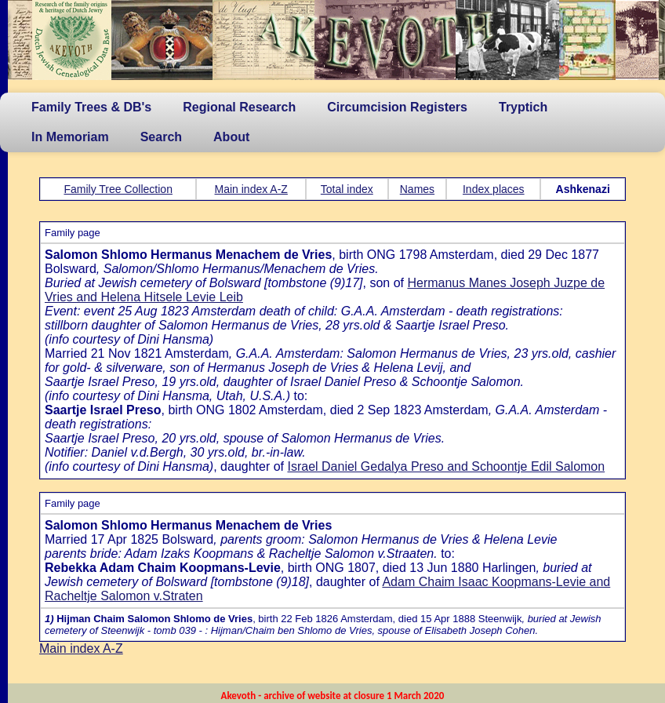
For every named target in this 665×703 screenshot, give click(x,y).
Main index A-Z (251, 189)
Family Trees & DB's (91, 107)
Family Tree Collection (118, 189)
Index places (494, 189)
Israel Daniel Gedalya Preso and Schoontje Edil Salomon (446, 466)
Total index (347, 189)
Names (417, 189)
